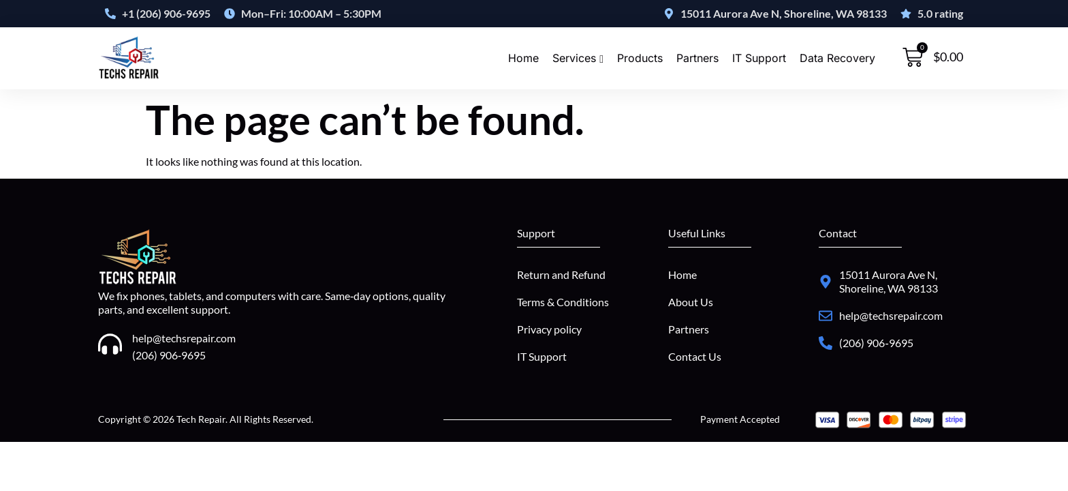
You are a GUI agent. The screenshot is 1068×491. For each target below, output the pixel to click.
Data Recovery (837, 58)
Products (640, 58)
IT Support (759, 58)
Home (523, 58)
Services (577, 58)
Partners (697, 58)
